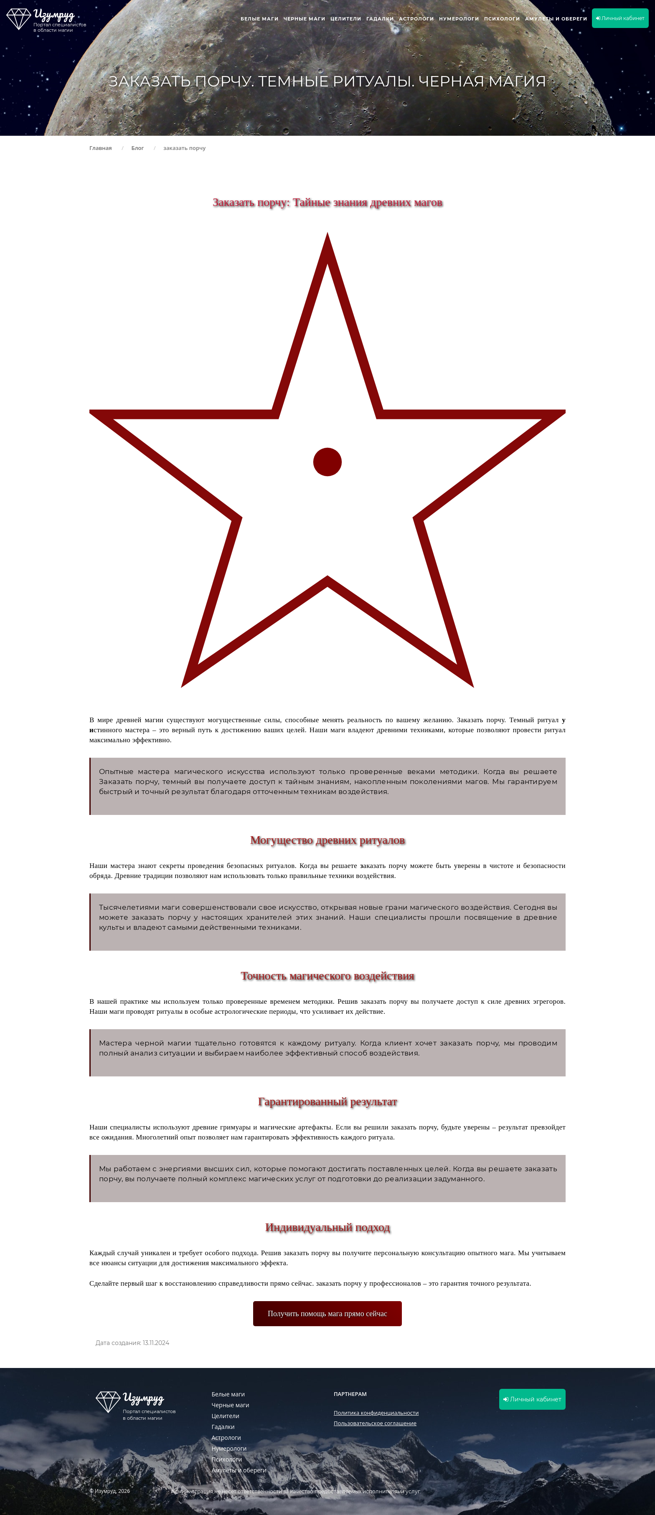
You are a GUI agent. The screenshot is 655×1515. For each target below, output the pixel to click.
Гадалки (380, 18)
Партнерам (350, 1394)
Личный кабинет (620, 18)
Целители (345, 18)
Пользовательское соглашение (375, 1423)
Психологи (502, 18)
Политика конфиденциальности (376, 1412)
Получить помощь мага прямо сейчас (327, 1313)
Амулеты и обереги (556, 18)
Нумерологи (459, 18)
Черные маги (304, 18)
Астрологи (416, 18)
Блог (138, 148)
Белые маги (260, 18)
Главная (100, 148)
